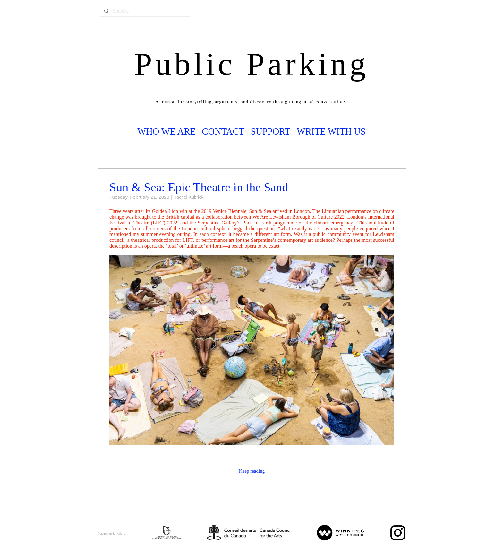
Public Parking (251, 64)
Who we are (166, 131)
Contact (223, 131)
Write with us (331, 131)
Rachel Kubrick (188, 197)
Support (270, 131)
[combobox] (149, 11)
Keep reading (252, 471)
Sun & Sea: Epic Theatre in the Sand (198, 187)
